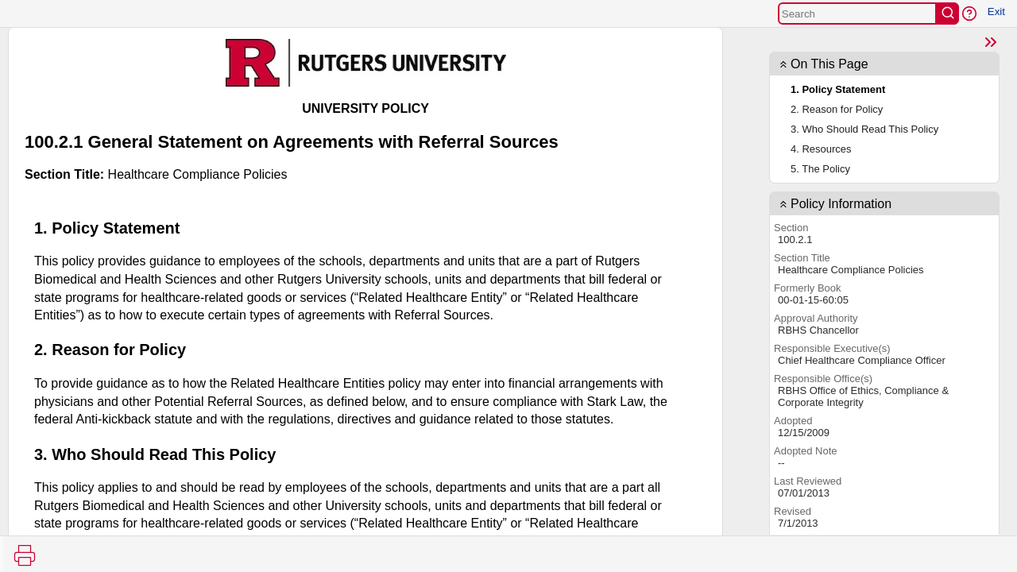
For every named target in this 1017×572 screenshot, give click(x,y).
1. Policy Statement (838, 89)
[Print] (24, 555)
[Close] (991, 42)
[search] (948, 13)
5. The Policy (820, 169)
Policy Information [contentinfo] (841, 204)
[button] (969, 13)
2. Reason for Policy (837, 109)
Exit (996, 11)
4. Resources (821, 149)
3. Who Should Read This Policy (864, 129)
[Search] (857, 13)
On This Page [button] (829, 64)
